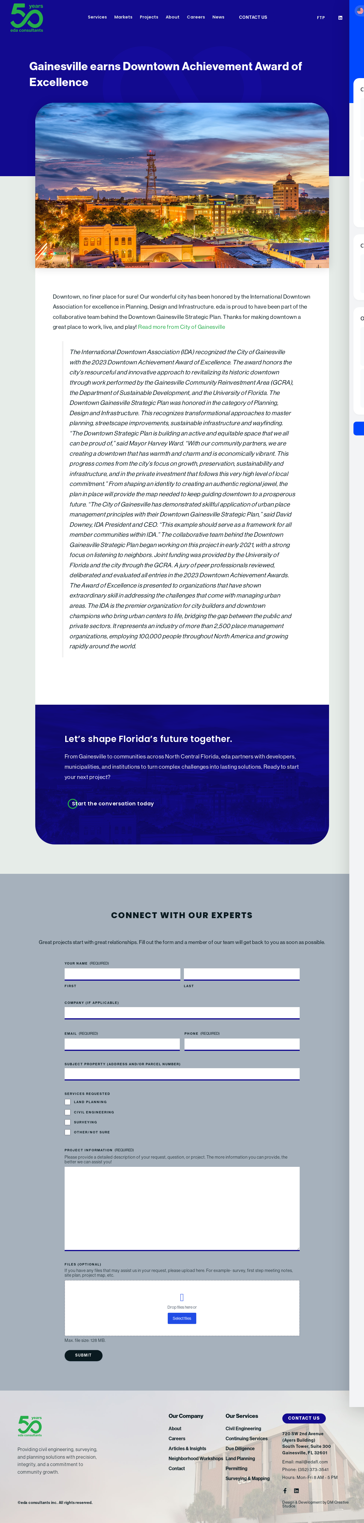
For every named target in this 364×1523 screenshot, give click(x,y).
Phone (202, 1033)
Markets (123, 17)
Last (189, 986)
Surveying (85, 1122)
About (173, 17)
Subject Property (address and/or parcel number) (123, 1064)
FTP (321, 18)
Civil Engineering (94, 1112)
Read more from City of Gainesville (181, 327)
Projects (149, 17)
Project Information (99, 1149)
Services (97, 17)
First (71, 986)
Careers (196, 17)
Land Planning (90, 1102)
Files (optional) (83, 1264)
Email (81, 1033)
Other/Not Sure (92, 1132)
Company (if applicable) (92, 1002)
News (218, 17)
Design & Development (302, 1502)
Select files (182, 1318)
